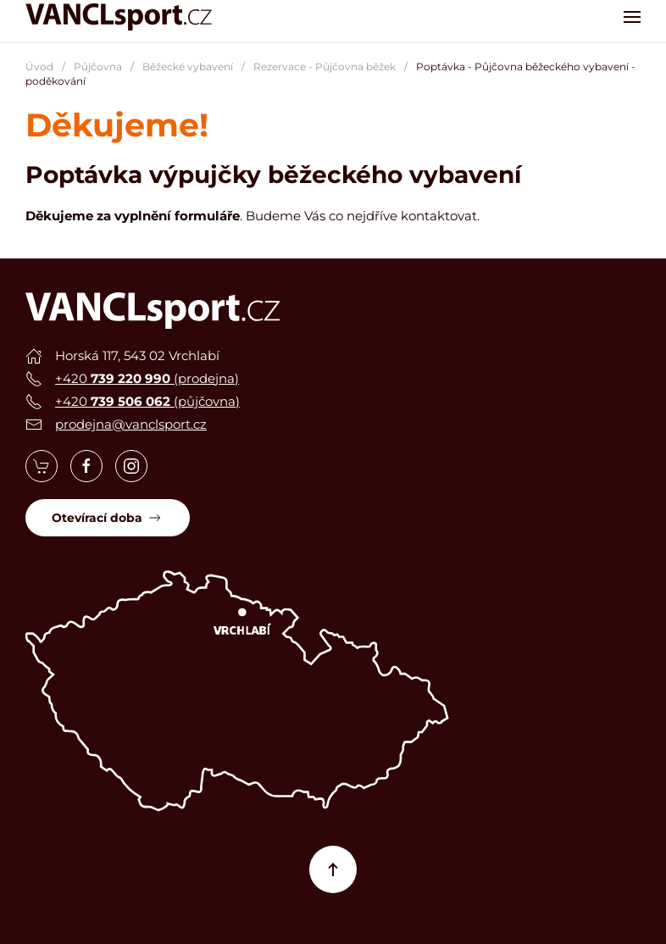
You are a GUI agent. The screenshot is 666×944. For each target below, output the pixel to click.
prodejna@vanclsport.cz (131, 424)
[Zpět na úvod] (118, 17)
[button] (632, 17)
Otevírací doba (108, 517)
